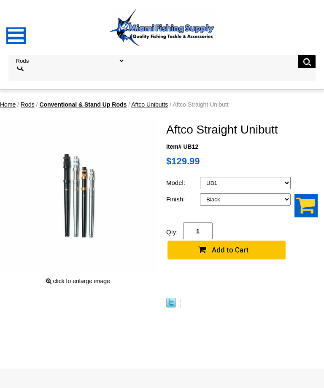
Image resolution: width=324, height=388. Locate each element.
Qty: (172, 231)
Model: (176, 182)
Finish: (176, 199)
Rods (28, 104)
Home (8, 104)
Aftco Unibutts (149, 104)
